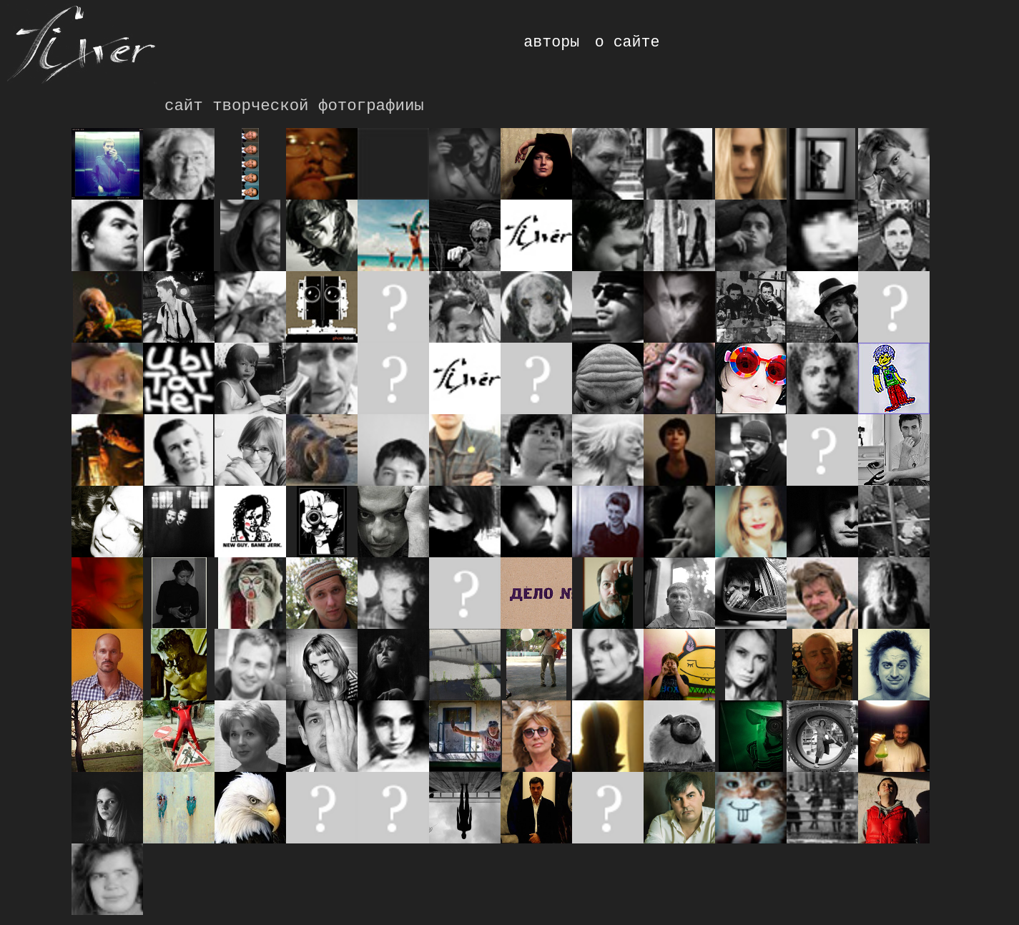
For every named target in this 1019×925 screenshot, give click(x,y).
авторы (551, 42)
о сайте (627, 42)
